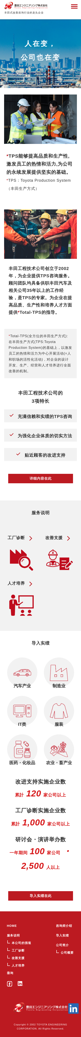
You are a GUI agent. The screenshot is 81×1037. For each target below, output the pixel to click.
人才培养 (18, 965)
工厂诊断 (18, 950)
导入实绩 (62, 935)
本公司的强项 (21, 943)
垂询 (10, 973)
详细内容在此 (41, 478)
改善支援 (18, 958)
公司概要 (67, 952)
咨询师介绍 (64, 925)
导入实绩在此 (41, 896)
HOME (12, 925)
